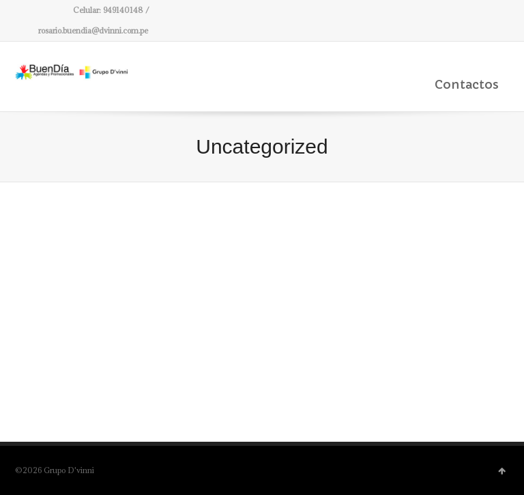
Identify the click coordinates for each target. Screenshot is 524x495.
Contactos (467, 84)
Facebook (43, 10)
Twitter (23, 10)
